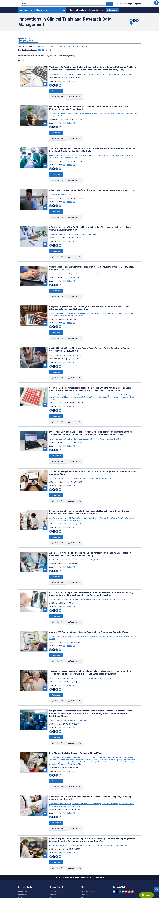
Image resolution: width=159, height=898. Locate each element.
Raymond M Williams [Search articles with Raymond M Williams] (126, 304)
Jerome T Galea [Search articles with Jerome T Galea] (55, 112)
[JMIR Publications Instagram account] (129, 861)
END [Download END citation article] (64, 81)
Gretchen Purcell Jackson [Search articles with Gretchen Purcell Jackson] (58, 778)
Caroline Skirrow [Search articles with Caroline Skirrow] (77, 501)
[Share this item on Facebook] (137, 20)
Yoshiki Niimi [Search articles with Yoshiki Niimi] (64, 425)
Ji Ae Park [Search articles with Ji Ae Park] (53, 696)
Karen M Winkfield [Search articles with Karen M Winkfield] (55, 307)
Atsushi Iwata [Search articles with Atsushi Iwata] (105, 425)
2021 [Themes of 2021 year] (21, 61)
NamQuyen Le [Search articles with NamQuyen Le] (71, 266)
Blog (51, 874)
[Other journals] (64, 10)
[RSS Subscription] (132, 861)
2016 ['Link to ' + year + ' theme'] (83, 46)
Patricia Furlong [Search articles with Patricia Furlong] (121, 732)
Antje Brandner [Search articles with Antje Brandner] (66, 345)
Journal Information (78, 10)
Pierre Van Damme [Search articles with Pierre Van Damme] (115, 385)
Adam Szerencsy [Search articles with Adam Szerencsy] (81, 615)
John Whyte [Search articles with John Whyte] (77, 304)
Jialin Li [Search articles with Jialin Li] (76, 228)
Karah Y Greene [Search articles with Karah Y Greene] (66, 112)
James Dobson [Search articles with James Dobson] (112, 501)
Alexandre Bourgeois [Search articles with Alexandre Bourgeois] (81, 152)
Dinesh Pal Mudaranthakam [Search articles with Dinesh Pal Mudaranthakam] (59, 74)
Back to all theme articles (28, 42)
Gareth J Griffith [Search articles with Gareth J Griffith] (66, 501)
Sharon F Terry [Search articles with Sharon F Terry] (77, 738)
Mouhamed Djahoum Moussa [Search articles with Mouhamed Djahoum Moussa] (66, 155)
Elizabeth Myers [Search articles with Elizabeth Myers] (65, 736)
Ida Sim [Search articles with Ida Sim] (118, 736)
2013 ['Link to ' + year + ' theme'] (87, 46)
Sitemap (84, 868)
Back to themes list (25, 40)
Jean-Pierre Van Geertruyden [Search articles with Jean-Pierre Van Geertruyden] (97, 385)
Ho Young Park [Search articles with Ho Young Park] (54, 817)
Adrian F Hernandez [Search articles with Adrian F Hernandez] (77, 734)
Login (130, 4)
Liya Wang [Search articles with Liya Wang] (73, 580)
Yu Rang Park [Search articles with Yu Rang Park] (82, 696)
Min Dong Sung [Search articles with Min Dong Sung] (62, 696)
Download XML (75, 96)
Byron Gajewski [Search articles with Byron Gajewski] (126, 74)
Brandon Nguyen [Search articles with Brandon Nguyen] (78, 112)
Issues (52, 871)
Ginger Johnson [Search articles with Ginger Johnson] (71, 383)
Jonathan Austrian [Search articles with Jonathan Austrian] (56, 615)
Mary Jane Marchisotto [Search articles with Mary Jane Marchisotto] (126, 734)
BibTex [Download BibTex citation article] (69, 81)
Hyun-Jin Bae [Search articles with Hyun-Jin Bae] (65, 817)
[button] (156, 2)
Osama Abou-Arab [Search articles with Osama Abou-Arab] (67, 152)
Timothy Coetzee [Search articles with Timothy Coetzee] (55, 732)
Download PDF (57, 96)
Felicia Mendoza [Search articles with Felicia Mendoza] (69, 615)
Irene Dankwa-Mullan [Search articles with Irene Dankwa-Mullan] (126, 776)
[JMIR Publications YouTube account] (126, 861)
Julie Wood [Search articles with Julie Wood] (68, 738)
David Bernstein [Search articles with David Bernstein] (68, 307)
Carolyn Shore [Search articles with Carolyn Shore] (110, 736)
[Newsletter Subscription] (126, 884)
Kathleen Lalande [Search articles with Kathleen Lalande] (55, 655)
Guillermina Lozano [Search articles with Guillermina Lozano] (112, 304)
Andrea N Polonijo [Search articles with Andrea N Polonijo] (90, 112)
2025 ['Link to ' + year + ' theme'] (47, 46)
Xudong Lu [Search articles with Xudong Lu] (83, 228)
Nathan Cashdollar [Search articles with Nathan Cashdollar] (90, 501)
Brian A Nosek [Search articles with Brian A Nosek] (90, 736)
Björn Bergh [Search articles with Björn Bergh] (76, 345)
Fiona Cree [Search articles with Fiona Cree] (122, 501)
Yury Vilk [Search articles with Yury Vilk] (93, 542)
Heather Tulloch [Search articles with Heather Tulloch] (105, 655)
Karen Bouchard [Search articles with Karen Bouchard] (80, 655)
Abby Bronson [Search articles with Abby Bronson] (86, 732)
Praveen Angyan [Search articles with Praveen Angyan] (82, 266)
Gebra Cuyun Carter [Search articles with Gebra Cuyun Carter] (110, 580)
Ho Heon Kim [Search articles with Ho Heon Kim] (72, 696)
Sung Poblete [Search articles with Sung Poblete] (78, 307)
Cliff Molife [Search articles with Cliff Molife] (65, 580)
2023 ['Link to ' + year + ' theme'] (56, 46)
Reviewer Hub (23, 868)
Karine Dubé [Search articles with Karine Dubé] (102, 112)
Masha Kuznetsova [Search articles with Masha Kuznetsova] (126, 615)
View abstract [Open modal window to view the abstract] (56, 90)
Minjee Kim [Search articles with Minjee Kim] (83, 817)
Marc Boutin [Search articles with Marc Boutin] (76, 732)
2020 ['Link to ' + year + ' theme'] (69, 46)
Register (137, 4)
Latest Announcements (58, 861)
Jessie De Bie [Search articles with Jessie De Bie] (82, 385)
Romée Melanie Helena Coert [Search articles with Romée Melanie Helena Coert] (59, 463)
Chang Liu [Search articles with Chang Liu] (62, 266)
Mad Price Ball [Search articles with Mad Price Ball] (67, 732)
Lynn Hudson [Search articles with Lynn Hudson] (102, 734)
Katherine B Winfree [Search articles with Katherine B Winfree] (84, 580)
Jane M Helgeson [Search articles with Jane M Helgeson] (65, 776)
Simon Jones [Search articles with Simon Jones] (114, 615)
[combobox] (68, 4)
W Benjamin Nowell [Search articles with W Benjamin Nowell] (78, 736)
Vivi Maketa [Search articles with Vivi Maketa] (125, 383)
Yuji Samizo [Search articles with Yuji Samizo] (70, 542)
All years (37, 46)
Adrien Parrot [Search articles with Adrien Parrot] (94, 152)
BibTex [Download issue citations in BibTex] (44, 50)
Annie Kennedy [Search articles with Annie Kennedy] (112, 734)
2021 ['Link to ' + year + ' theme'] (65, 46)
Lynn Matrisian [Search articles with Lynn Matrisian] (54, 736)
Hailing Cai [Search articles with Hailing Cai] (62, 228)
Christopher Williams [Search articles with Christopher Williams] (56, 738)
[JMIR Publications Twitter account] (117, 861)
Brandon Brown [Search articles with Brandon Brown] (59, 114)
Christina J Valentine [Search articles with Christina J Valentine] (113, 74)
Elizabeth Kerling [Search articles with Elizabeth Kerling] (88, 74)
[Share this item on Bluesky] (131, 20)
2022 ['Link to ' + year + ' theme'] (60, 46)
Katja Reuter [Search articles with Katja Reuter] (53, 266)
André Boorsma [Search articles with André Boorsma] (93, 463)
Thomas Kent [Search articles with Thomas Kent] (61, 542)
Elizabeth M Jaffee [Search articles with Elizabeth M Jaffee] (66, 304)
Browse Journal (96, 10)
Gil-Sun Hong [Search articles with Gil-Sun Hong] (74, 817)
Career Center (121, 4)
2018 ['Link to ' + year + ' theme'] (74, 46)
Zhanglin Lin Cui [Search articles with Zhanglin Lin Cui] (97, 580)
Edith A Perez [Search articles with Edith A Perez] (54, 304)
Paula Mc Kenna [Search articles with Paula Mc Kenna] (71, 385)
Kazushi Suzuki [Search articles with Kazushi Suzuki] (83, 425)
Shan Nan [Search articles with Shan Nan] (70, 228)
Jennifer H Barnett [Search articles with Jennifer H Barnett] (62, 504)
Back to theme (24, 38)
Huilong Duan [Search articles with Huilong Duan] (92, 228)
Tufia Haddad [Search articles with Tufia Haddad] (54, 776)
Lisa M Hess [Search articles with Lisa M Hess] (121, 580)
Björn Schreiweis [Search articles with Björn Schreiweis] (55, 345)
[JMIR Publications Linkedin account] (123, 861)
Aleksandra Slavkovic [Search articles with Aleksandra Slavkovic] (82, 542)
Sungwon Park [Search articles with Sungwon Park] (100, 817)
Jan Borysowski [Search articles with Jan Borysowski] (55, 190)
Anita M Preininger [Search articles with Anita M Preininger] (95, 776)
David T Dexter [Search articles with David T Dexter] (97, 732)
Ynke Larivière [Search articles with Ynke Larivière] (82, 383)
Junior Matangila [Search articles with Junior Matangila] (115, 383)
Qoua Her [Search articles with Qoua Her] (52, 542)
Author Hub (22, 861)
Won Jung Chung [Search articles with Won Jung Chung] (112, 817)
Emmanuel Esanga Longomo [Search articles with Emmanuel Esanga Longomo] (98, 383)
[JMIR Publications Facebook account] (120, 861)
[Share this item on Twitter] (134, 20)
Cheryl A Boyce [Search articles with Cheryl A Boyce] (87, 304)
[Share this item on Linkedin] (131, 23)
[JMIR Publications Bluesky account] (114, 861)
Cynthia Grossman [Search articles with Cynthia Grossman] (63, 734)
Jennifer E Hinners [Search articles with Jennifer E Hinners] (91, 734)
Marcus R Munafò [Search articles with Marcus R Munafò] (75, 504)
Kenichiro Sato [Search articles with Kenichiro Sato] (54, 425)
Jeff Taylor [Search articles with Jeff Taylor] (111, 112)
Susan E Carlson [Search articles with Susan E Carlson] (100, 74)
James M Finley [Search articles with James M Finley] (93, 266)
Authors (53, 864)
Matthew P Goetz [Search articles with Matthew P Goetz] (73, 778)
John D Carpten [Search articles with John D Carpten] (99, 304)
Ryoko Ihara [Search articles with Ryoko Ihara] (73, 425)
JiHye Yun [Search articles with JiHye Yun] (91, 817)
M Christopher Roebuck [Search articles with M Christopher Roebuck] (110, 776)
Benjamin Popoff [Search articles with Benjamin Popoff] (105, 152)
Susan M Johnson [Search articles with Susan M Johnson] (92, 655)
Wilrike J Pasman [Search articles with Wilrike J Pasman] (105, 463)
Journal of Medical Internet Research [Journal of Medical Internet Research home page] (35, 10)
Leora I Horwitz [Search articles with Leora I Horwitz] (103, 615)
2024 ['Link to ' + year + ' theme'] (51, 46)
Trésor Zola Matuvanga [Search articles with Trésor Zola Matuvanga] (57, 383)
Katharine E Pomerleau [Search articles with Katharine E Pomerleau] (80, 776)
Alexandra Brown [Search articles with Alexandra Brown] (75, 74)
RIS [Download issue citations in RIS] (49, 50)
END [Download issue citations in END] (39, 50)
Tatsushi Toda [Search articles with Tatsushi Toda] (94, 425)
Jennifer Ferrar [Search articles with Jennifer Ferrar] (54, 501)
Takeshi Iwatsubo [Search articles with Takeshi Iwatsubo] (116, 425)
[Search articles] (109, 4)
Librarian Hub (23, 871)
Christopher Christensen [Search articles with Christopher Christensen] (123, 112)
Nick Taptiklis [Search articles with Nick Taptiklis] (101, 501)
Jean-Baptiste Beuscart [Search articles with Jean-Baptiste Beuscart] (120, 152)
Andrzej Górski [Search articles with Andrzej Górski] (66, 190)
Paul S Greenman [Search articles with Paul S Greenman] (68, 655)
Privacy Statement (88, 861)
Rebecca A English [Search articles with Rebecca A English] (109, 732)
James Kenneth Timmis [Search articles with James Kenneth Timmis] (78, 463)
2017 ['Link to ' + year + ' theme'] (78, 46)
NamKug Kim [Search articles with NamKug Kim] (123, 817)
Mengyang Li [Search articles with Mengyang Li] (53, 228)
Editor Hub (22, 864)
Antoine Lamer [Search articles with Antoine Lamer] (54, 152)
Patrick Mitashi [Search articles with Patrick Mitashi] (59, 385)
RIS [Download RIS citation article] (74, 81)
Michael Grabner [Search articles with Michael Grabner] (55, 580)
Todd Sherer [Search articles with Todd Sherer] (100, 736)
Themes (53, 868)
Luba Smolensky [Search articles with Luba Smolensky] (127, 736)
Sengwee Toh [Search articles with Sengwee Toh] (102, 542)
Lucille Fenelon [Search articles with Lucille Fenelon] (92, 615)
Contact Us (85, 864)
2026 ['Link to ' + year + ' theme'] (42, 46)
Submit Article (112, 10)
